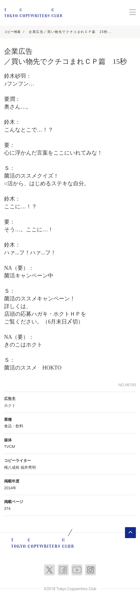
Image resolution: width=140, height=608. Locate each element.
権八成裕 (11, 467)
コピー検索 (12, 32)
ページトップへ (130, 532)
